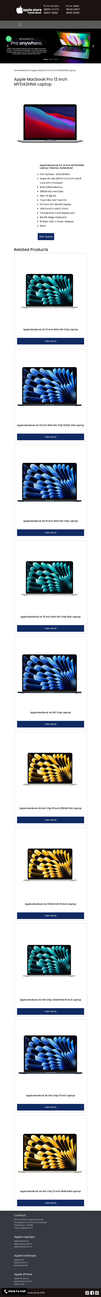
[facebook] (92, 1293)
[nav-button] (20, 25)
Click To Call (15, 1291)
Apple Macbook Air (23, 1246)
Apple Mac (19, 1259)
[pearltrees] (97, 1293)
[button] (7, 46)
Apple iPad (19, 1284)
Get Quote (46, 236)
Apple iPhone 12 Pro (23, 1281)
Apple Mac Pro (21, 1262)
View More (50, 341)
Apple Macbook (21, 1241)
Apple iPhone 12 (21, 1278)
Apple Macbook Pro (23, 1244)
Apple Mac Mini (21, 1265)
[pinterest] (87, 1293)
